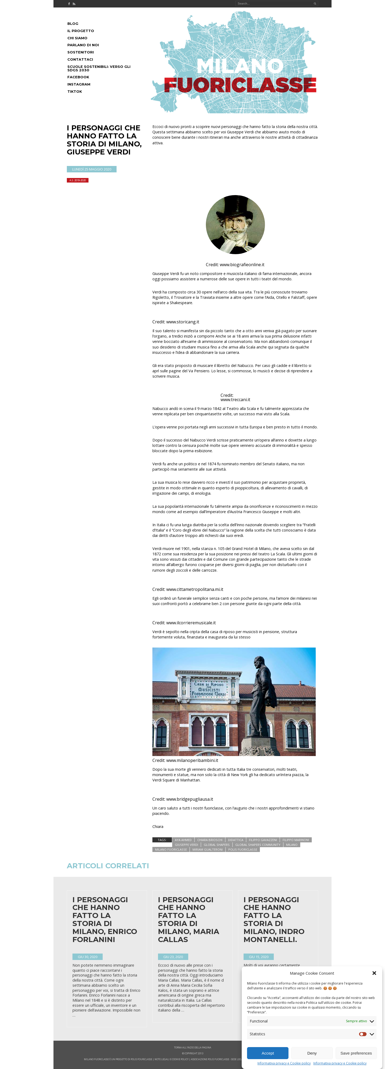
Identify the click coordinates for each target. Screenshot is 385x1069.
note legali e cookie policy (171, 1059)
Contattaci (80, 59)
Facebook (78, 77)
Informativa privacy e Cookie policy (284, 1063)
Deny (312, 1053)
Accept (268, 1053)
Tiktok (74, 92)
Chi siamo (77, 38)
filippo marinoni (296, 840)
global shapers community (257, 845)
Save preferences (356, 1053)
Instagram (78, 84)
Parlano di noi (83, 45)
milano (292, 845)
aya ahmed (183, 840)
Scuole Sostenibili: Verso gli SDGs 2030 (98, 68)
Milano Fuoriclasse (171, 849)
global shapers (217, 845)
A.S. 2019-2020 (78, 180)
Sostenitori (80, 52)
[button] (374, 973)
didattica (235, 840)
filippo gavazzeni (263, 840)
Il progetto (80, 31)
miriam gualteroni (207, 849)
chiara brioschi (209, 840)
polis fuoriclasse (242, 849)
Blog (72, 24)
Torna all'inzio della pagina (192, 1047)
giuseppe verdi (186, 845)
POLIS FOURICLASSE (141, 1059)
